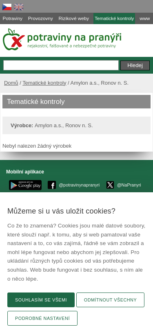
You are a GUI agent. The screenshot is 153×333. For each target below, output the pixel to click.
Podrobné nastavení (42, 318)
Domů (11, 83)
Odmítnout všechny (110, 299)
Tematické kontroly (44, 83)
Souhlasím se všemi (41, 299)
